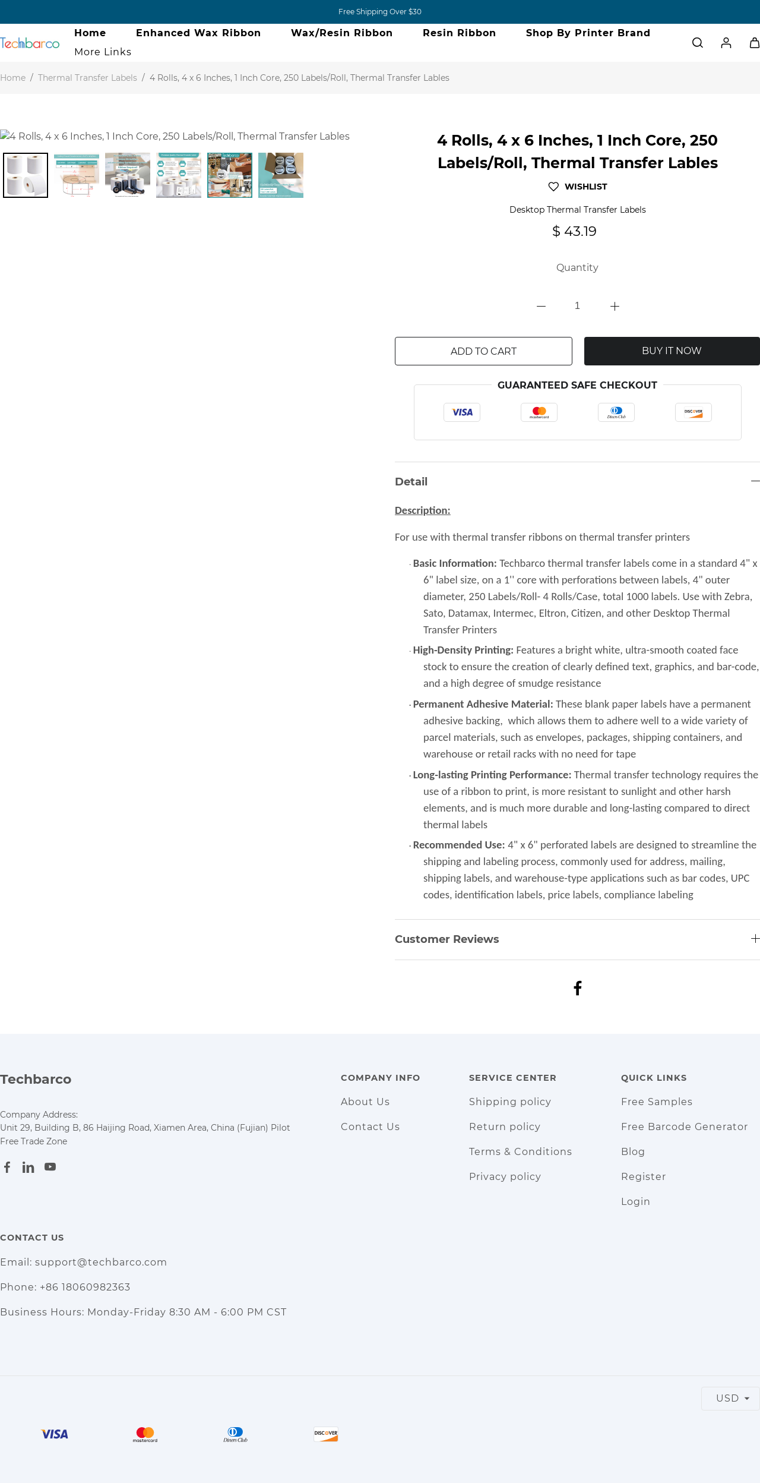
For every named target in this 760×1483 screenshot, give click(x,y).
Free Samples (657, 1101)
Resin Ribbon (459, 33)
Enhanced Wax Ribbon (198, 33)
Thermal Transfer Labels (87, 77)
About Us (365, 1101)
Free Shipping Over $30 (380, 11)
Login (636, 1201)
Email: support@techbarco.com (83, 1262)
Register (643, 1176)
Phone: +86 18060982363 (65, 1287)
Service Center (513, 1077)
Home (90, 33)
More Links (103, 52)
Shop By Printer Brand (588, 33)
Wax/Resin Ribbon (342, 33)
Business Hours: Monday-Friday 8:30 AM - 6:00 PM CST (143, 1312)
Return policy (505, 1126)
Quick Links (654, 1077)
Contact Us (370, 1126)
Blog (633, 1151)
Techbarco (35, 1079)
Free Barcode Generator (684, 1126)
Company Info (380, 1077)
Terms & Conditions (520, 1151)
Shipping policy (510, 1101)
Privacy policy (505, 1176)
